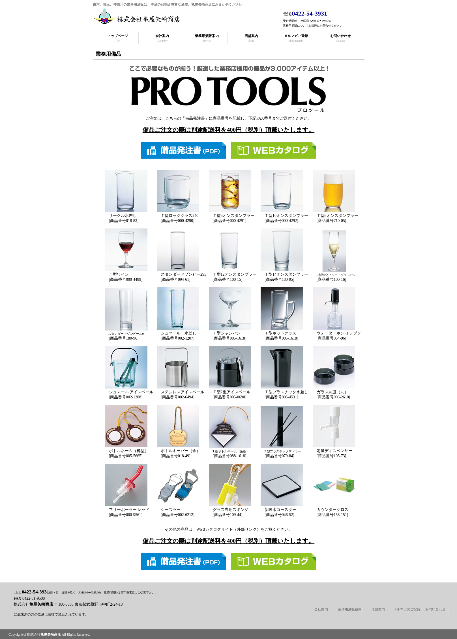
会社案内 (321, 609)
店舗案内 (378, 609)
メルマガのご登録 (406, 609)
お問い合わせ (435, 609)
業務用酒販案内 (350, 609)
